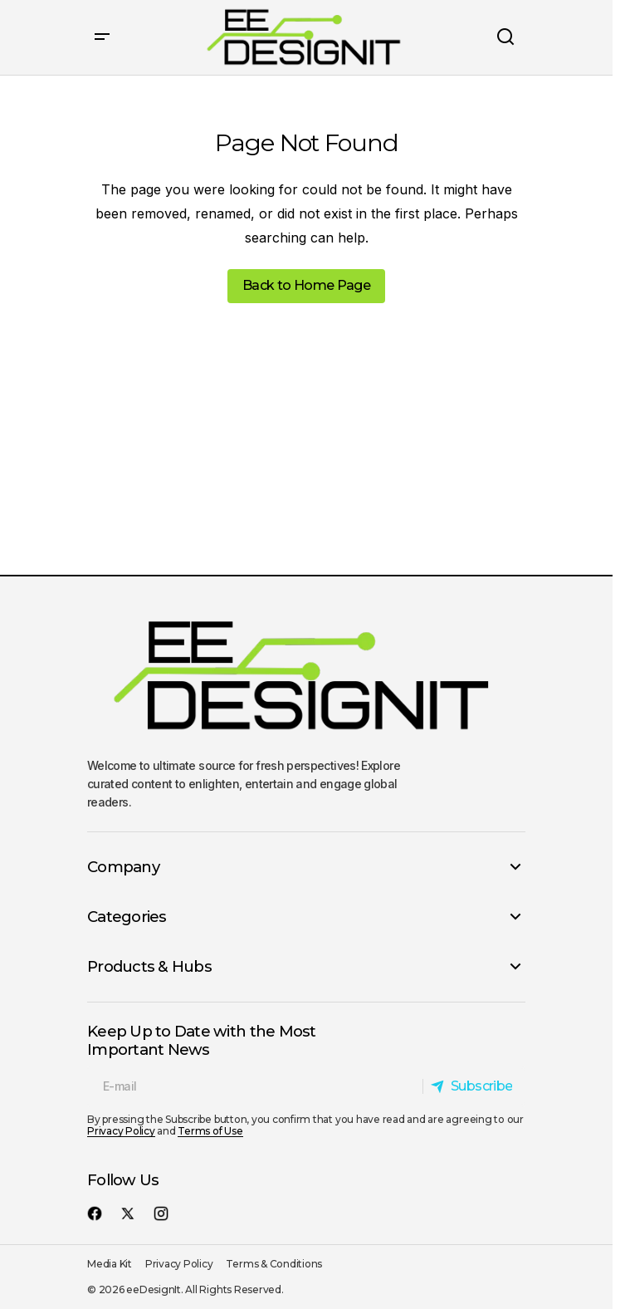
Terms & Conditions (274, 1264)
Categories (127, 917)
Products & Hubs (149, 967)
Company (123, 867)
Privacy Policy (121, 1131)
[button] (102, 37)
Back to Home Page (306, 285)
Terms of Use (210, 1131)
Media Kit (109, 1264)
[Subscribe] (471, 1086)
